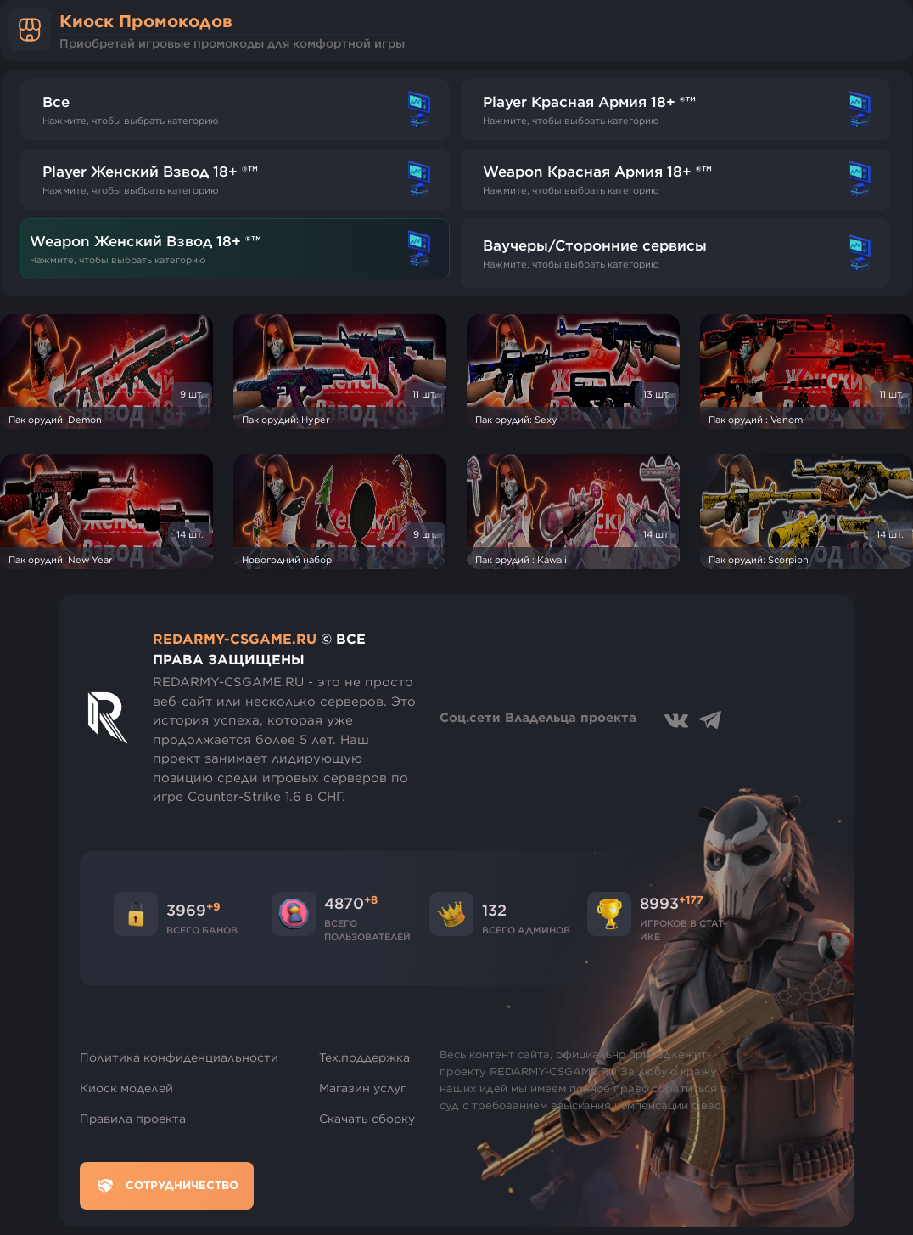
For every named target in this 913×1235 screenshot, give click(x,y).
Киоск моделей (126, 1088)
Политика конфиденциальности (179, 1057)
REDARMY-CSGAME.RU (234, 638)
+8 (371, 899)
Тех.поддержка (364, 1057)
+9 (213, 906)
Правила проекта (133, 1118)
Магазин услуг (362, 1088)
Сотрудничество (166, 1186)
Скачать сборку (367, 1118)
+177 (691, 899)
